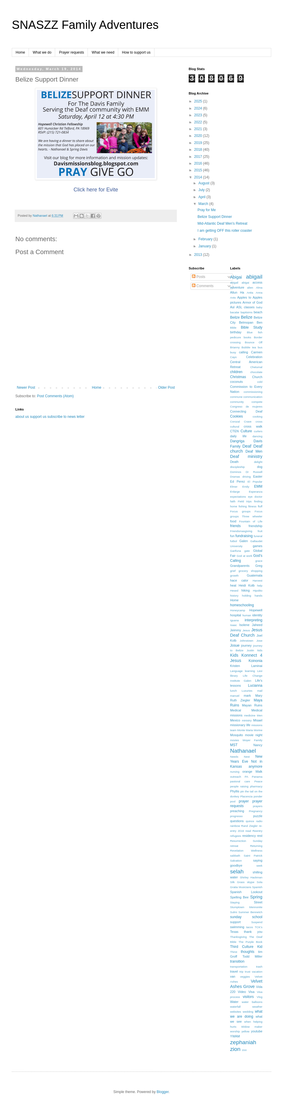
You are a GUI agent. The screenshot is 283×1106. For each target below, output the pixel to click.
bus (260, 347)
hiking (245, 590)
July (202, 190)
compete (256, 401)
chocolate (256, 372)
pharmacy (256, 786)
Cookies (236, 416)
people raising (239, 786)
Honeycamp (237, 610)
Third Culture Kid (246, 947)
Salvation (236, 860)
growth (234, 575)
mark (247, 695)
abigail (254, 277)
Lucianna (255, 685)
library (234, 675)
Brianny (235, 347)
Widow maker (251, 1026)
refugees (235, 835)
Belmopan (246, 322)
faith (233, 501)
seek (259, 865)
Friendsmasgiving (241, 531)
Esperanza (255, 491)
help (259, 585)
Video (242, 992)
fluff (260, 506)
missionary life (240, 725)
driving (246, 476)
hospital (235, 615)
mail (259, 690)
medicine (249, 715)
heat (233, 585)
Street (258, 902)
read (248, 830)
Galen (243, 541)
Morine (258, 730)
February (205, 239)
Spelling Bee (239, 897)
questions (237, 821)
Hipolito (257, 590)
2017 (198, 157)
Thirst (233, 951)
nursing (234, 771)
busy (233, 352)
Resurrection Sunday (246, 840)
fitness (252, 506)
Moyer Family (252, 740)
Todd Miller (252, 956)
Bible (233, 327)
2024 (198, 108)
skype (250, 882)
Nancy (257, 745)
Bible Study (251, 327)
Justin (250, 650)
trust (248, 971)
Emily (245, 486)
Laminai (256, 666)
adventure (237, 287)
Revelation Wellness (246, 850)
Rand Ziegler (249, 825)
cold (259, 381)
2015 (198, 170)
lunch (233, 690)
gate (247, 550)
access (257, 282)
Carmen (256, 352)
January (205, 246)
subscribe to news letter (66, 417)
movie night (253, 735)
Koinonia (255, 661)
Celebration (254, 357)
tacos (249, 927)
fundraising (244, 536)
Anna (259, 292)
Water (234, 1002)
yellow (245, 1031)
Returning (256, 845)
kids (259, 650)
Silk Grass (237, 882)
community (237, 401)
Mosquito (236, 735)
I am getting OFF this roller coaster (225, 231)
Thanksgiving (238, 936)
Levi (259, 671)
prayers (257, 806)
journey (246, 645)
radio (259, 821)
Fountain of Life (250, 521)
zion (235, 1049)
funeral (258, 536)
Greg (258, 565)
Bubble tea (248, 347)
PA (246, 776)
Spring (256, 897)
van (232, 976)
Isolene (244, 625)
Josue (235, 645)
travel (234, 971)
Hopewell (255, 610)
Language (236, 671)
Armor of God (252, 302)
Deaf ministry (246, 456)
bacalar (234, 312)
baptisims (247, 312)
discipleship (237, 466)
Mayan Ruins (252, 705)
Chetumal (256, 367)
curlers (258, 431)
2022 (198, 122)
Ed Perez (237, 481)
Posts (198, 277)
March (203, 204)
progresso (236, 816)
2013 (198, 255)
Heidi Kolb (247, 585)
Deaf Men (254, 451)
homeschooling (242, 605)
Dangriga (237, 441)
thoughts (247, 952)
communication (252, 396)
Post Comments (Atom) (55, 396)
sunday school (246, 917)
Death (234, 461)
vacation (257, 971)
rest (259, 835)
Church (257, 377)
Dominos (235, 471)
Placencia (246, 796)
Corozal (235, 421)
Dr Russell (254, 471)
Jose (259, 640)
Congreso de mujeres (246, 406)
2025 (198, 101)
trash (259, 966)
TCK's (258, 927)
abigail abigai (239, 282)
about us (22, 417)
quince (250, 821)
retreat (234, 845)
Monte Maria (245, 730)
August (204, 183)
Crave (248, 421)
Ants (233, 297)
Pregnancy (255, 811)
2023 (198, 115)
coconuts (236, 381)
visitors (248, 997)
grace (258, 560)
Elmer (234, 486)
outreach (235, 776)
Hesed (234, 590)
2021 (198, 129)
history (234, 595)
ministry (246, 720)
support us (38, 417)
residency (249, 835)
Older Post (166, 387)
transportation (239, 966)
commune (236, 396)
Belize (246, 317)
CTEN (234, 431)
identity (257, 615)
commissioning (253, 391)
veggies (245, 976)
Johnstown (246, 640)
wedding (248, 1011)
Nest (247, 756)
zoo (244, 1050)
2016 (198, 163)
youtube (256, 1031)
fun (232, 536)
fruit (260, 531)
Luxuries (247, 690)
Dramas (235, 476)
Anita (250, 292)
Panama (257, 776)
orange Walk (252, 771)
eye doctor (255, 496)
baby (259, 307)
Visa (251, 992)
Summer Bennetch (250, 912)
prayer (244, 801)
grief (233, 570)
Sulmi (233, 912)
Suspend (256, 922)
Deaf (246, 446)
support (235, 922)
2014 (198, 177)
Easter (257, 476)
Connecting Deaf (246, 411)
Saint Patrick (253, 855)
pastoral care (240, 781)
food (233, 521)
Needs (234, 756)
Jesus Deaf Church (246, 632)
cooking (257, 416)
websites (235, 1011)
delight (258, 461)
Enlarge (235, 491)
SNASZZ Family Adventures (85, 24)
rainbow (235, 825)
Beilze (235, 317)
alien (250, 287)
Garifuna (235, 550)
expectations (238, 496)
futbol (233, 541)
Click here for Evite (95, 190)
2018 (198, 150)
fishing (242, 506)
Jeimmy (235, 630)
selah (237, 871)
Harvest (257, 580)
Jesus (246, 630)
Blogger (163, 1092)
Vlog (259, 997)
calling (243, 352)
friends (235, 526)
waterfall (235, 1006)
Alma (259, 287)
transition (237, 961)
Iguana (234, 620)
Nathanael (243, 751)
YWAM (235, 1036)
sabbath (235, 855)
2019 (198, 143)
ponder (258, 796)
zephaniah (243, 1042)
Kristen (235, 666)
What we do (42, 52)
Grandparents (240, 565)
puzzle (257, 816)
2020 (198, 136)
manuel (234, 695)
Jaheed (257, 625)
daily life (238, 436)
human (246, 615)
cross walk (253, 426)
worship (235, 1031)
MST (234, 745)
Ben (259, 322)
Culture (246, 431)
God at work (244, 555)
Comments (202, 286)
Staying (235, 902)
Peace (258, 781)
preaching (237, 811)
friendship (255, 526)
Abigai (236, 277)
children (236, 372)
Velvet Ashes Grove (246, 984)
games (257, 546)
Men (259, 715)
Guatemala (254, 575)
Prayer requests (71, 52)
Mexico (235, 720)
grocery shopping (250, 570)
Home (20, 52)
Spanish (257, 887)
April (202, 197)
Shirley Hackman (251, 877)
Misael (257, 720)
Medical (235, 710)
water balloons (252, 1002)
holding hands (252, 595)
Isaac (233, 625)
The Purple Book (250, 941)
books (247, 337)
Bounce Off (253, 342)
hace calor (239, 580)
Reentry (257, 830)
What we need (103, 52)
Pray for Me (207, 210)
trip (241, 971)
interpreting (253, 620)
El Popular (255, 481)
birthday (235, 332)
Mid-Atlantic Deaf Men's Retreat (222, 223)
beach (258, 312)
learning (250, 671)
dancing (257, 436)
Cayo (233, 357)
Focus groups (240, 511)
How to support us (136, 52)
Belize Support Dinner (215, 217)
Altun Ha (237, 292)
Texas (234, 931)
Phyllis (234, 791)
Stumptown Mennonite (246, 907)
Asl (232, 307)
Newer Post (26, 387)
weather (257, 1006)
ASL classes (245, 307)
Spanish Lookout (246, 892)
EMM (258, 486)
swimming (237, 927)
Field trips (245, 501)
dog (259, 466)
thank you (253, 931)
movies (234, 740)
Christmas (238, 377)
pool (233, 801)
